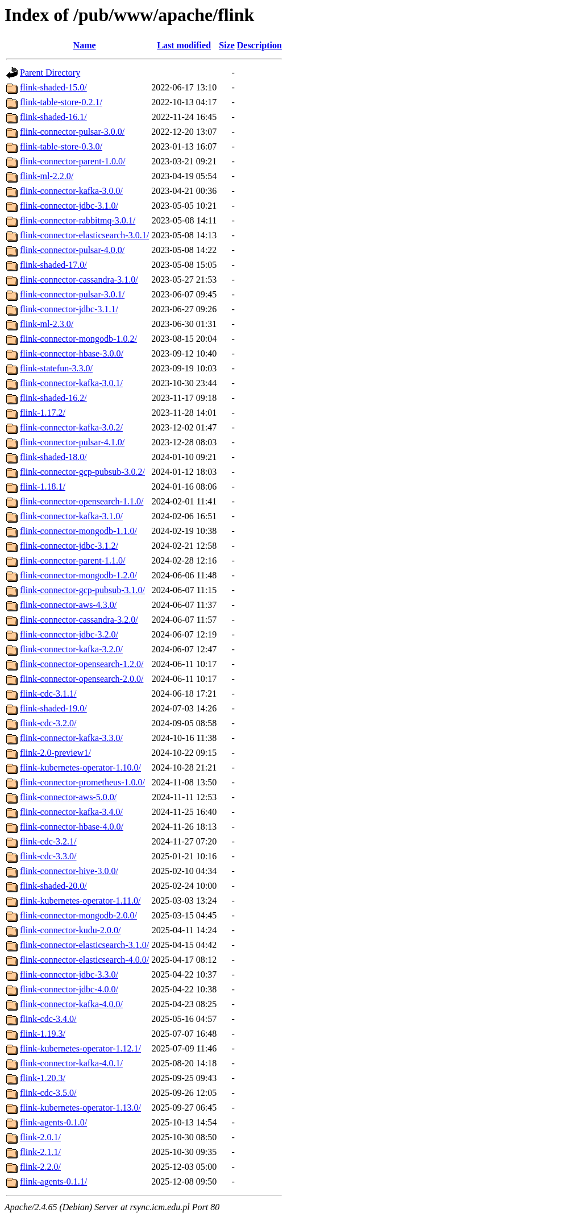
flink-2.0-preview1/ (55, 752)
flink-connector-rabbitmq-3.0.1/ (77, 220)
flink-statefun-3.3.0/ (56, 368)
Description (259, 45)
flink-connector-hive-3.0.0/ (69, 871)
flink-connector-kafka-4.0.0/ (71, 1004)
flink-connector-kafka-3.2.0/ (71, 649)
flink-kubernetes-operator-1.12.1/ (80, 1048)
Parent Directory (50, 72)
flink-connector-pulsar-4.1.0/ (72, 442)
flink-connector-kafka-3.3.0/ (71, 738)
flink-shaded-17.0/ (53, 265)
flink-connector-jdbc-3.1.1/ (69, 309)
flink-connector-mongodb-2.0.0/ (78, 915)
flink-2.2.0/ (40, 1167)
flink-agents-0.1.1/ (53, 1181)
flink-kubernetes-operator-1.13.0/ (80, 1107)
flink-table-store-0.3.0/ (61, 146)
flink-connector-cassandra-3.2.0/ (79, 619)
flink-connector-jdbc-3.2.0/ (69, 634)
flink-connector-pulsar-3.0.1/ (72, 294)
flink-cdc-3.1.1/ (48, 693)
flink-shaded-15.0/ (53, 87)
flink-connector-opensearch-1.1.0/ (81, 501)
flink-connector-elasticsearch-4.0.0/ (84, 960)
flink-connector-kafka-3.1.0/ (71, 516)
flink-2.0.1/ (40, 1137)
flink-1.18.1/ (42, 486)
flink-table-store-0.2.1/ (61, 102)
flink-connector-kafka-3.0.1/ (71, 383)
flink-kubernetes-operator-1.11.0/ (80, 900)
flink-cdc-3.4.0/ (48, 1019)
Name (84, 45)
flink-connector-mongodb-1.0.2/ (78, 338)
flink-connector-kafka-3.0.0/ (71, 191)
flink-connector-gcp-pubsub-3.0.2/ (82, 472)
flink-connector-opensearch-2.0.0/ (81, 679)
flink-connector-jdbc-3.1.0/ (69, 205)
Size (227, 45)
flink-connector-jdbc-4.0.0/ (69, 989)
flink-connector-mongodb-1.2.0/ (78, 575)
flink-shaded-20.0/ (53, 886)
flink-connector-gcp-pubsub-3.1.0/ (82, 590)
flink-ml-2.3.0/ (46, 324)
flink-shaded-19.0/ (53, 708)
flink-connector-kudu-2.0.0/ (70, 930)
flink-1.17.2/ (42, 412)
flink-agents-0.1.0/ (53, 1122)
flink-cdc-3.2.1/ (48, 841)
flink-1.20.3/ (42, 1078)
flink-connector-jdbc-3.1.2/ (69, 545)
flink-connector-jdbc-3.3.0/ (69, 974)
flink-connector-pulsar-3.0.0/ (72, 131)
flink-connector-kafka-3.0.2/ (71, 427)
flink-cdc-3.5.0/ (48, 1093)
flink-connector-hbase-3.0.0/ (71, 353)
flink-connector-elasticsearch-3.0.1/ (84, 235)
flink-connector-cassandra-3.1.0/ (79, 279)
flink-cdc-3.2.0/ (48, 723)
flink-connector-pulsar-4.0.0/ (72, 250)
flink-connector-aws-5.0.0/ (68, 797)
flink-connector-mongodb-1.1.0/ (78, 531)
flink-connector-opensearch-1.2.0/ (81, 664)
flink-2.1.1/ (40, 1152)
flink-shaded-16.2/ (53, 398)
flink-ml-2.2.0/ (46, 176)
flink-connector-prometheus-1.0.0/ (82, 782)
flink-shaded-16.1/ (53, 117)
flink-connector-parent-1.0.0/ (72, 161)
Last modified (184, 45)
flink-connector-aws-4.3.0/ (68, 605)
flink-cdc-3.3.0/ (48, 856)
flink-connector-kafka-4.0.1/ (71, 1063)
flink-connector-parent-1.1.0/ (72, 560)
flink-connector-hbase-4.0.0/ (71, 826)
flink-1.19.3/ (42, 1033)
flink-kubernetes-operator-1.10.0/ (80, 767)
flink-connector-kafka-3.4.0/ (71, 812)
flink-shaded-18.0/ (53, 457)
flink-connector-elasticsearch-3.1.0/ (84, 945)
